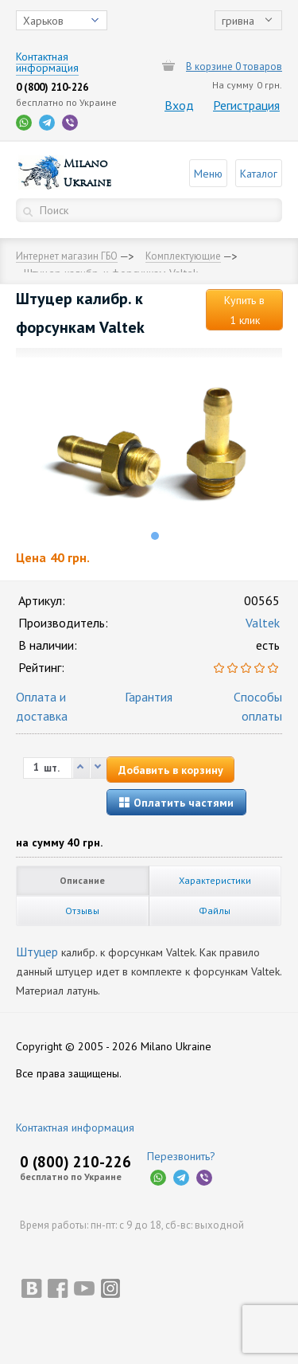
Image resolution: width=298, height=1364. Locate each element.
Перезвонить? (181, 1156)
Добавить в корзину (170, 770)
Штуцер (37, 951)
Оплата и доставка (42, 706)
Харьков (43, 21)
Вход (179, 105)
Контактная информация (75, 1127)
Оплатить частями (176, 802)
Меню (208, 173)
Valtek (263, 623)
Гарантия (148, 697)
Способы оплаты (258, 706)
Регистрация (246, 105)
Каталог (258, 173)
